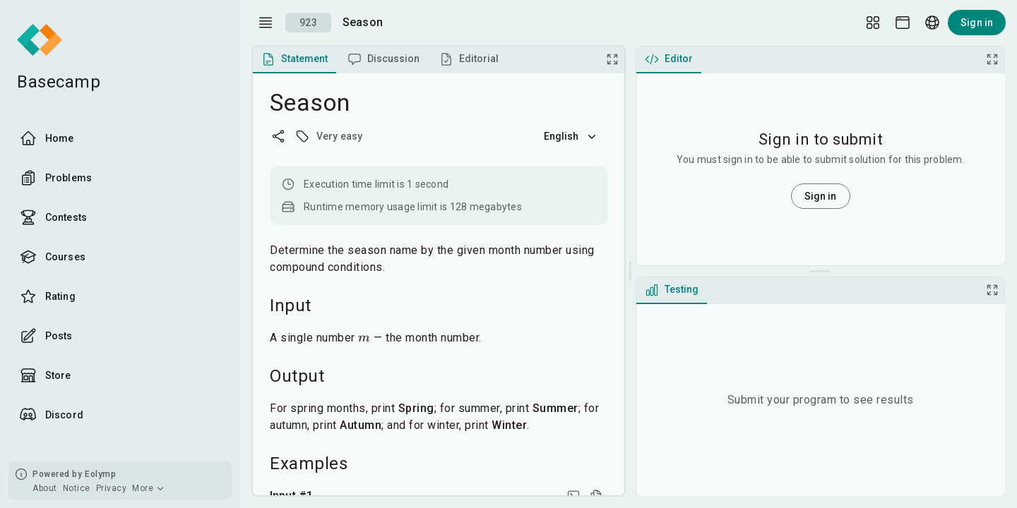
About (44, 488)
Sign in (977, 22)
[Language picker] (932, 22)
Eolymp (100, 474)
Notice (76, 488)
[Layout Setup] (873, 22)
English (571, 136)
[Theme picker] (902, 22)
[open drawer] (265, 22)
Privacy (111, 488)
